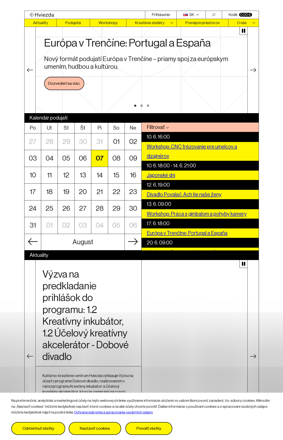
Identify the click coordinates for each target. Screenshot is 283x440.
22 (116, 192)
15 (116, 175)
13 (83, 175)
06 (83, 158)
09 (133, 158)
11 (49, 175)
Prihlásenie (161, 15)
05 (66, 158)
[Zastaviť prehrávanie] (243, 31)
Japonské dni (161, 175)
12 (66, 175)
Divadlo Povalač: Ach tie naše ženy (184, 194)
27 (33, 141)
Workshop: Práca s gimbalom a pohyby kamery (197, 213)
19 (66, 192)
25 (49, 208)
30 (83, 141)
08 (116, 158)
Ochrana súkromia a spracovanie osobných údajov (113, 412)
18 (49, 192)
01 (116, 141)
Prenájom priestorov (202, 23)
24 (33, 208)
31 (99, 141)
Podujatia (73, 23)
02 (133, 141)
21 (99, 192)
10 (33, 175)
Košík (240, 15)
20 (83, 192)
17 (33, 192)
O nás (242, 23)
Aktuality (40, 23)
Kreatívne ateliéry (149, 23)
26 (66, 208)
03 (33, 158)
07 (99, 158)
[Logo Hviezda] (85, 15)
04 (49, 158)
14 (99, 175)
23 (133, 192)
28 (49, 141)
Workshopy (108, 23)
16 (133, 175)
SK (189, 15)
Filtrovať (156, 127)
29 (66, 141)
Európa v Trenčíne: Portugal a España (187, 233)
